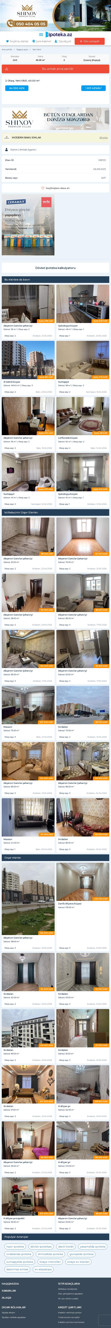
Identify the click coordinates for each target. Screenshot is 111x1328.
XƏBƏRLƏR (9, 1290)
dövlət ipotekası (41, 1246)
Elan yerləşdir (91, 41)
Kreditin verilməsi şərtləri (70, 1312)
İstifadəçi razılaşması (67, 1289)
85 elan (104, 137)
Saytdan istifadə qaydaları (14, 1317)
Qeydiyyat (65, 41)
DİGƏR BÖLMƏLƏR (14, 1307)
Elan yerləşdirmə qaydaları (70, 1293)
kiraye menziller (50, 1261)
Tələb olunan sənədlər (69, 1317)
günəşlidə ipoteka (81, 1254)
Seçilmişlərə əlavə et (58, 188)
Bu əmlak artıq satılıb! (57, 69)
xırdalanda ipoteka (18, 1254)
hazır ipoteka (15, 1246)
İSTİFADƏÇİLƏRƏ (69, 1283)
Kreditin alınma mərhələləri (71, 1322)
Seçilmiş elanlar (19, 41)
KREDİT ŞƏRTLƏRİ (69, 1307)
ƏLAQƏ (6, 1297)
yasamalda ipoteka (92, 1246)
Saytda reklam (8, 1312)
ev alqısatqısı (43, 1269)
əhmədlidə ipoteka (50, 1254)
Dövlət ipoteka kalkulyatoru (55, 268)
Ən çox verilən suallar (68, 1298)
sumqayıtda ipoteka (19, 1261)
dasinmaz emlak (17, 1269)
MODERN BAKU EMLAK (26, 137)
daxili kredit (66, 1246)
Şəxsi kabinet (43, 41)
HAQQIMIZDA (10, 1283)
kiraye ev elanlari (78, 1261)
